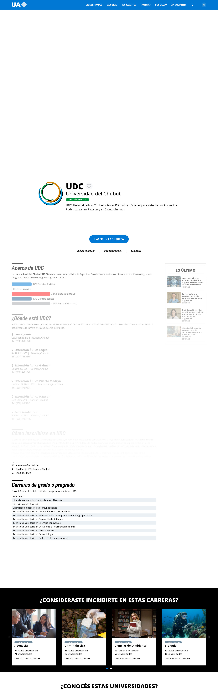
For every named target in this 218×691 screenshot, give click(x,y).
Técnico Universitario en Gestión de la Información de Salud (44, 526)
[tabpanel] (34, 637)
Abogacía (21, 645)
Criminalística (75, 645)
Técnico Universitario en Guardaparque (33, 530)
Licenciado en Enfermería (26, 504)
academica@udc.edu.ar (27, 465)
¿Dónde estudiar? (86, 251)
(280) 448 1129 (23, 472)
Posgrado (161, 4)
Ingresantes (129, 4)
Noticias (146, 4)
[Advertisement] (109, 220)
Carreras (112, 4)
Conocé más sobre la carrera (26, 658)
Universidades (94, 4)
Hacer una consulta (109, 239)
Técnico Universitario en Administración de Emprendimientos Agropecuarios (52, 515)
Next (209, 637)
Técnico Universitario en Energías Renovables (37, 522)
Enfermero (18, 496)
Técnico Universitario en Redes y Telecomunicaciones (40, 538)
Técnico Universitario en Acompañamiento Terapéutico (41, 511)
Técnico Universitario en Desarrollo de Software (38, 519)
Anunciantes (179, 4)
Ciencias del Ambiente (131, 645)
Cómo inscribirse (113, 251)
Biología (171, 645)
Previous (9, 637)
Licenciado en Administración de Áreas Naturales (38, 500)
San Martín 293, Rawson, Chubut (33, 469)
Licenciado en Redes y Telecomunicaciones (35, 507)
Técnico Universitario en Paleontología (33, 534)
